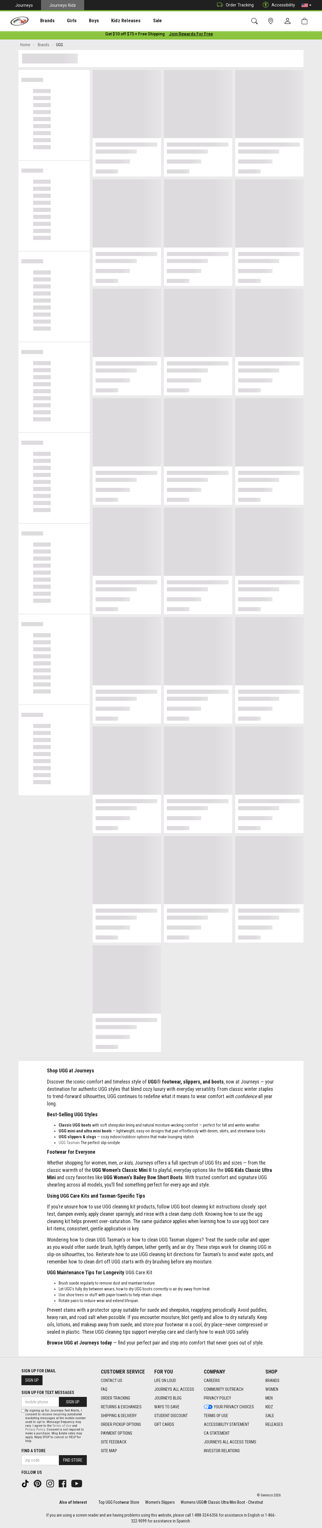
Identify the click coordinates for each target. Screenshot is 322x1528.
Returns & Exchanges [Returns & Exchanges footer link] (121, 1407)
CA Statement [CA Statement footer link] (217, 1433)
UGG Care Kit (139, 1274)
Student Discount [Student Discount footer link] (171, 1416)
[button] (306, 5)
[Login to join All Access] (135, 35)
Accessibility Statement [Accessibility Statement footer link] (226, 1424)
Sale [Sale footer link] (269, 1416)
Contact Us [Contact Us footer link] (111, 1380)
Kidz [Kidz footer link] (269, 1407)
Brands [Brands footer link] (272, 1380)
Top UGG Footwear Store (119, 1502)
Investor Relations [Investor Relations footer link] (222, 1451)
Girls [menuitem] (63, 21)
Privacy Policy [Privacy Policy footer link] (217, 1398)
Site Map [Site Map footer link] (109, 1451)
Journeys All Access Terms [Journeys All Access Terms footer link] (230, 1442)
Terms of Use (61, 1426)
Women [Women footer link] (271, 1389)
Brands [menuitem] (43, 21)
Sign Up (32, 1380)
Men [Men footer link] (269, 1398)
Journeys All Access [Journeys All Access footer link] (174, 1389)
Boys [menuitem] (83, 21)
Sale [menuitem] (140, 21)
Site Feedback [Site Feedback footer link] (113, 1442)
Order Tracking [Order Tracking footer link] (115, 1398)
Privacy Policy (35, 1429)
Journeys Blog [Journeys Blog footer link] (168, 1398)
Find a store (33, 1450)
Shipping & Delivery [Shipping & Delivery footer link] (119, 1416)
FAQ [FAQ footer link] (104, 1389)
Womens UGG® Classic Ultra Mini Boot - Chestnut (222, 1502)
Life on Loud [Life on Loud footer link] (165, 1380)
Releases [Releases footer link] (274, 1424)
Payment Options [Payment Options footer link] (116, 1433)
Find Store (72, 1460)
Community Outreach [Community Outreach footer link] (223, 1389)
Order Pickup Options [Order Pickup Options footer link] (121, 1424)
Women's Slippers (160, 1502)
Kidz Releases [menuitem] (112, 21)
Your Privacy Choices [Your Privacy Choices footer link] (229, 1407)
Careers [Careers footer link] (212, 1380)
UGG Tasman (69, 1143)
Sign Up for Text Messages (47, 1392)
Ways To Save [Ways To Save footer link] (166, 1407)
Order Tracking (234, 5)
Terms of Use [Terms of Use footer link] (216, 1416)
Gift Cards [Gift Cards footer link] (164, 1424)
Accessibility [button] (277, 5)
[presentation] (43, 21)
